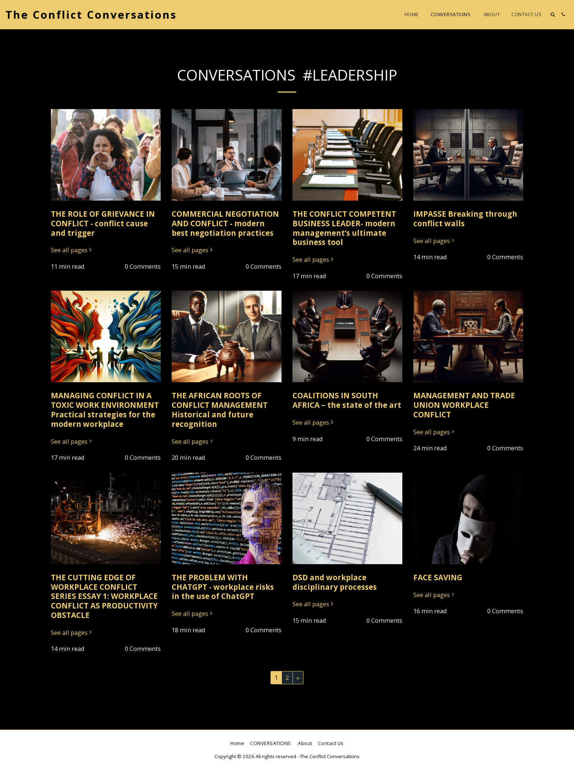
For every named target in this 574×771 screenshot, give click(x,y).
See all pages (72, 250)
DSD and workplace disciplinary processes (334, 582)
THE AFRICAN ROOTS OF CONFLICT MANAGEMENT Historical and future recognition (220, 409)
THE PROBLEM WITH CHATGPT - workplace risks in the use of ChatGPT (223, 586)
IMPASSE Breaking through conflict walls (465, 218)
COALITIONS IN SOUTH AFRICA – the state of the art (346, 400)
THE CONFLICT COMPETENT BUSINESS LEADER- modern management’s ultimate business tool (344, 228)
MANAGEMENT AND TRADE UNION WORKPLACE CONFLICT (464, 405)
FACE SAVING (437, 577)
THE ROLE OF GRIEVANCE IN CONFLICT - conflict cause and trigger (103, 223)
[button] (553, 14)
